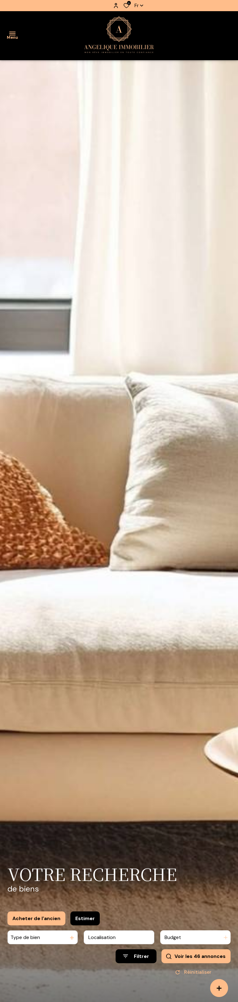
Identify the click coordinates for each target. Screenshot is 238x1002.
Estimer (85, 918)
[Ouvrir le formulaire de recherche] (136, 956)
